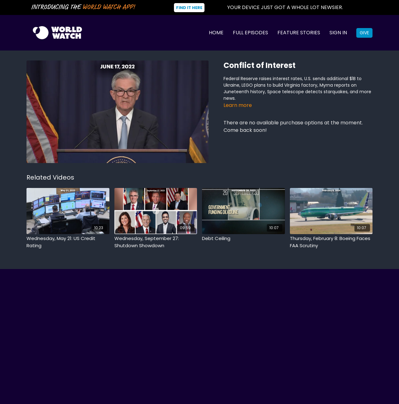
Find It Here (189, 8)
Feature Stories (298, 32)
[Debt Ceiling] (243, 238)
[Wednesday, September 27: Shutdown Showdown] (155, 242)
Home (216, 32)
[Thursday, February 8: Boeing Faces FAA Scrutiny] (331, 242)
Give (364, 33)
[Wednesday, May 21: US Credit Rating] (67, 242)
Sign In (338, 32)
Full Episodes (250, 32)
